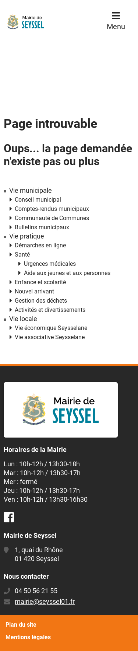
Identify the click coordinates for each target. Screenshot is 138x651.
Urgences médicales (50, 263)
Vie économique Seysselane (51, 327)
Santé (22, 254)
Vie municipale (30, 190)
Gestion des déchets (41, 300)
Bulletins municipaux (42, 227)
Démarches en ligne (40, 245)
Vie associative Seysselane (50, 337)
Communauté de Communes (52, 218)
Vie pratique (26, 236)
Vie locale (23, 319)
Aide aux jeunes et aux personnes (67, 272)
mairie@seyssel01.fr (45, 601)
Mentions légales (28, 637)
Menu (116, 26)
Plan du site (21, 624)
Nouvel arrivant (34, 291)
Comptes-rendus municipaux (52, 208)
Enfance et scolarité (40, 282)
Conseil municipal (38, 199)
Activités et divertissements (50, 309)
